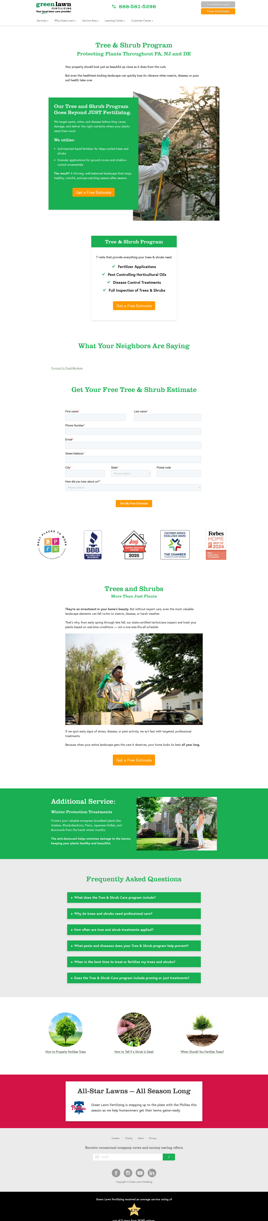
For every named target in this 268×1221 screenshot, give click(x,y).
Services (41, 20)
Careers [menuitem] (115, 1138)
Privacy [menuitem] (152, 1138)
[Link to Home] (53, 7)
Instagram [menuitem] (128, 1173)
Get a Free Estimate (93, 192)
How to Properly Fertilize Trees (65, 1052)
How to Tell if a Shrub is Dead (134, 1052)
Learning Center (114, 20)
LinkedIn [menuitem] (152, 1173)
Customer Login (218, 4)
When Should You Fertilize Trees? (202, 1052)
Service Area (89, 20)
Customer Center (141, 20)
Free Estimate (218, 11)
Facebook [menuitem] (116, 1173)
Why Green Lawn (64, 20)
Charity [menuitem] (128, 1138)
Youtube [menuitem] (140, 1173)
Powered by (67, 368)
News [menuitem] (141, 1138)
